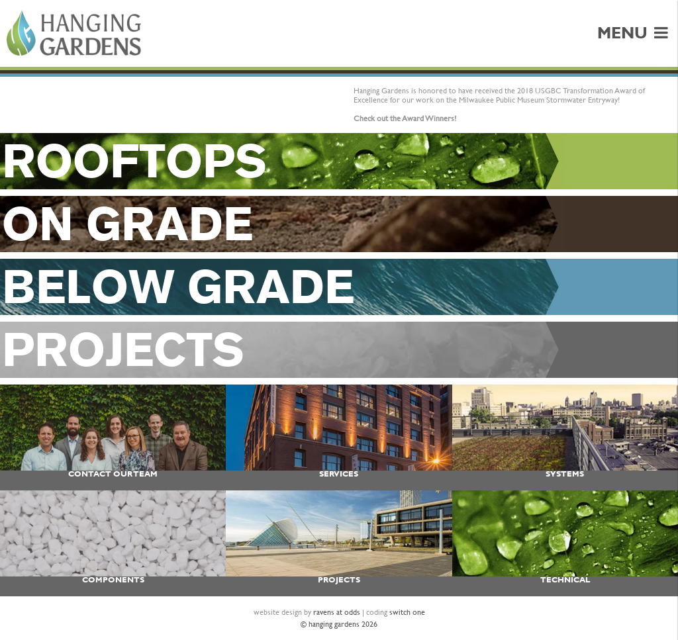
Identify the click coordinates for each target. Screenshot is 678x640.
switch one (407, 612)
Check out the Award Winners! (405, 118)
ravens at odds (336, 612)
